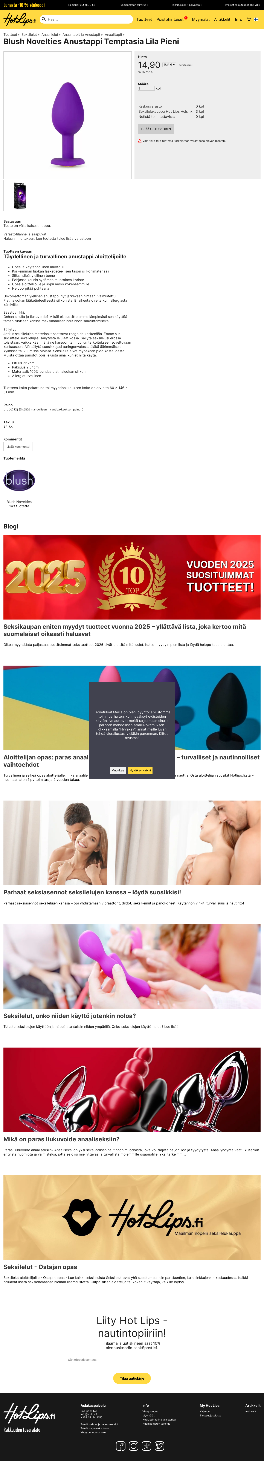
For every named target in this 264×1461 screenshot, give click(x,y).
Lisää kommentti (17, 446)
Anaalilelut (51, 34)
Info (238, 19)
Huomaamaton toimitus (156, 1423)
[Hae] (86, 19)
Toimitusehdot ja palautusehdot (99, 1424)
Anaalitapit (115, 34)
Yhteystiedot (150, 1411)
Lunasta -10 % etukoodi (24, 5)
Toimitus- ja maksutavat (95, 1428)
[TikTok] (147, 1446)
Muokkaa (117, 770)
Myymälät (201, 19)
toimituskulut (185, 65)
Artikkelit (222, 19)
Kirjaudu (205, 1411)
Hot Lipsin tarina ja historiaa (159, 1419)
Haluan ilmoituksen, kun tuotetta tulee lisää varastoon (47, 238)
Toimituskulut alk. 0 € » (82, 4)
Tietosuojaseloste (210, 1415)
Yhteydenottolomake (93, 1432)
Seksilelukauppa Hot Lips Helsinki (166, 111)
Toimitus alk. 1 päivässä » (186, 4)
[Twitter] (160, 1446)
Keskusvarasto (150, 106)
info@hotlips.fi (89, 1414)
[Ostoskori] (249, 19)
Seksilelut (30, 34)
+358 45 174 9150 (91, 1417)
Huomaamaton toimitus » (133, 4)
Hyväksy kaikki (140, 770)
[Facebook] (121, 1446)
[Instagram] (134, 1446)
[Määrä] (146, 88)
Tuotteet (144, 19)
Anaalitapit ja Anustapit (83, 34)
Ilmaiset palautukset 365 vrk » (243, 4)
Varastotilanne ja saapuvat (24, 234)
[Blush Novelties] (19, 490)
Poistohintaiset (170, 19)
